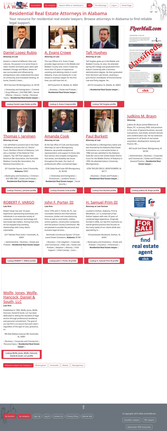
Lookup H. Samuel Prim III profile (104, 261)
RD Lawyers (149, 420)
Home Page (127, 5)
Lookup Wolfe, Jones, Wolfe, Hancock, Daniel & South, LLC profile (21, 354)
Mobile (65, 365)
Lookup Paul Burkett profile (104, 190)
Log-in (114, 5)
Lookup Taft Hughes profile (104, 104)
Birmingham (40, 365)
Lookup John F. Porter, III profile (62, 261)
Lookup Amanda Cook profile (62, 190)
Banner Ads (87, 416)
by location (35, 5)
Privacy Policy (72, 416)
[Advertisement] (83, 386)
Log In (47, 416)
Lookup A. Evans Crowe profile (63, 104)
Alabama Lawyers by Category (18, 365)
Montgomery (77, 365)
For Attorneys (101, 5)
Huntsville (54, 365)
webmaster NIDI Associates (139, 427)
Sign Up (37, 416)
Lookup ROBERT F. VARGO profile (21, 261)
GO (89, 5)
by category (50, 5)
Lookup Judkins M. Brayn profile (145, 190)
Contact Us (58, 416)
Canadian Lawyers (132, 420)
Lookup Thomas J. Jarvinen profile (21, 190)
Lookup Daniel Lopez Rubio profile (21, 104)
